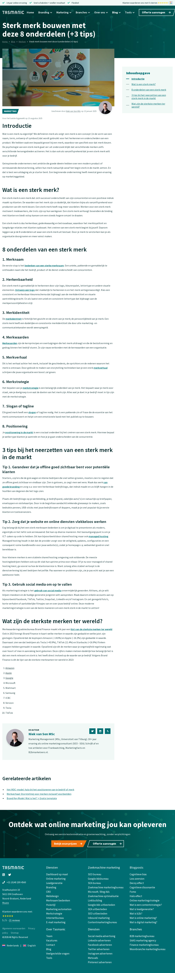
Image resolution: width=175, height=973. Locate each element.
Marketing (63, 12)
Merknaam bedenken (58, 899)
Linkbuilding (95, 899)
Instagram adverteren (100, 952)
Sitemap (15, 931)
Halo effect (136, 895)
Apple (8, 673)
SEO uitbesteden (97, 912)
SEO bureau (94, 873)
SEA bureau (94, 882)
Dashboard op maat (57, 873)
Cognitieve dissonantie (142, 886)
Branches (83, 12)
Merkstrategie (54, 912)
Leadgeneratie (54, 882)
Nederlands (10, 944)
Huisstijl (50, 904)
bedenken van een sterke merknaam (44, 265)
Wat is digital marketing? (143, 921)
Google (9, 677)
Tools (129, 12)
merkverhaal (101, 367)
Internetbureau (55, 917)
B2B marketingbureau (142, 935)
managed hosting (98, 536)
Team (49, 935)
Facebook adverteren (100, 944)
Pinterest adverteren (100, 961)
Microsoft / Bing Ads (99, 891)
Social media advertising (101, 935)
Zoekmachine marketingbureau (106, 886)
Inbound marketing (99, 917)
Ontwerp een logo (25, 289)
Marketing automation (58, 908)
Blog (116, 12)
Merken (22, 41)
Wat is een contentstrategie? (146, 904)
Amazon (9, 668)
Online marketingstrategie (144, 899)
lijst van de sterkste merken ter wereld (91, 629)
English (29, 944)
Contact (50, 944)
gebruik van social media (47, 590)
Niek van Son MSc (73, 111)
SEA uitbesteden (97, 908)
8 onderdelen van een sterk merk (149, 89)
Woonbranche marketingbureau (147, 948)
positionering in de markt (19, 432)
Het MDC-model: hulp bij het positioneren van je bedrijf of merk (40, 789)
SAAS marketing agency (143, 939)
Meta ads (93, 957)
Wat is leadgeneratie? (142, 908)
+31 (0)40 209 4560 (16, 881)
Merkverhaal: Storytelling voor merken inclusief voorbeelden (39, 793)
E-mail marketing (55, 921)
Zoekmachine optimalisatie (103, 895)
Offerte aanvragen (156, 12)
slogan (32, 412)
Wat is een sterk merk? (144, 84)
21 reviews (14, 919)
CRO (48, 891)
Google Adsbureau (98, 877)
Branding (45, 12)
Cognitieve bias (138, 873)
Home (30, 12)
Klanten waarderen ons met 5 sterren (148, 3)
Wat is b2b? (136, 912)
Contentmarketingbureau (102, 921)
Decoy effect (137, 882)
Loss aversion (137, 877)
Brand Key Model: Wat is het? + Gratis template (32, 798)
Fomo (133, 891)
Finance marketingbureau (144, 944)
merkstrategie (30, 387)
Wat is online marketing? (143, 917)
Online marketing (56, 877)
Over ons (101, 12)
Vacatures (51, 939)
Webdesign (52, 895)
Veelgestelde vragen (57, 952)
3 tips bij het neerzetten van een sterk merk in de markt (149, 97)
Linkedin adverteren (99, 939)
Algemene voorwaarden (13, 927)
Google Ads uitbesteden (101, 904)
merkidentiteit (14, 318)
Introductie (138, 78)
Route (5, 901)
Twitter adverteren (98, 948)
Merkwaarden (9, 343)
